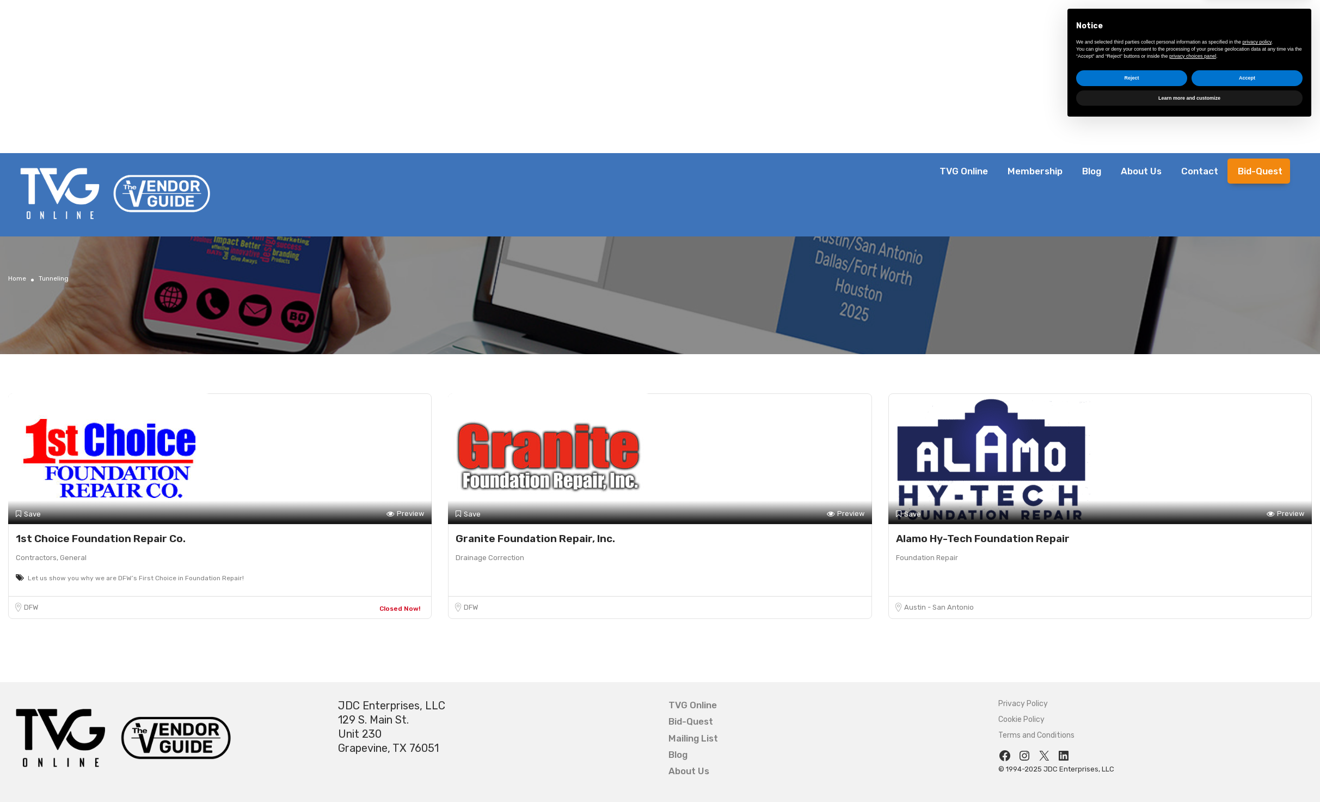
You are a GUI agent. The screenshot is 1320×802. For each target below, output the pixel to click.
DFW (31, 607)
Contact (1199, 171)
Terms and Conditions (1036, 735)
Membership (1035, 171)
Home (17, 278)
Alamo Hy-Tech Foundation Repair (983, 538)
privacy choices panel (1192, 732)
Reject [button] (1131, 754)
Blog (1091, 171)
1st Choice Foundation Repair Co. (101, 538)
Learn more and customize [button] (1189, 774)
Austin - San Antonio (939, 607)
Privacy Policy (1023, 703)
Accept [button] (1247, 754)
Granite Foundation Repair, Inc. (535, 538)
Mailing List (693, 738)
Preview (405, 514)
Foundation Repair (927, 558)
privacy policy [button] (1257, 718)
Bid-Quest (1260, 171)
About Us (1141, 171)
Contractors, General (51, 558)
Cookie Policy (1021, 719)
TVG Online (964, 171)
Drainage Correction (490, 558)
